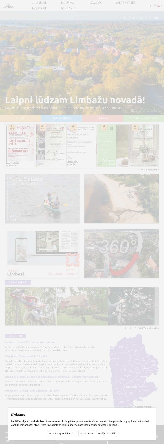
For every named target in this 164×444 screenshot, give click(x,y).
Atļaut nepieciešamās (62, 433)
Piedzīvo (67, 2)
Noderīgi (39, 8)
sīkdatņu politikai (108, 424)
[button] (132, 110)
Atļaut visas (86, 433)
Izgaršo (96, 2)
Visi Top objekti (148, 328)
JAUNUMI (39, 2)
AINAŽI (20, 118)
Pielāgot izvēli (106, 433)
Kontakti (67, 8)
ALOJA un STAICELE (143, 118)
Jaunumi (15, 335)
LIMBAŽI (102, 118)
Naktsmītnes (125, 2)
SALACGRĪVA (61, 118)
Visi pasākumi (149, 169)
